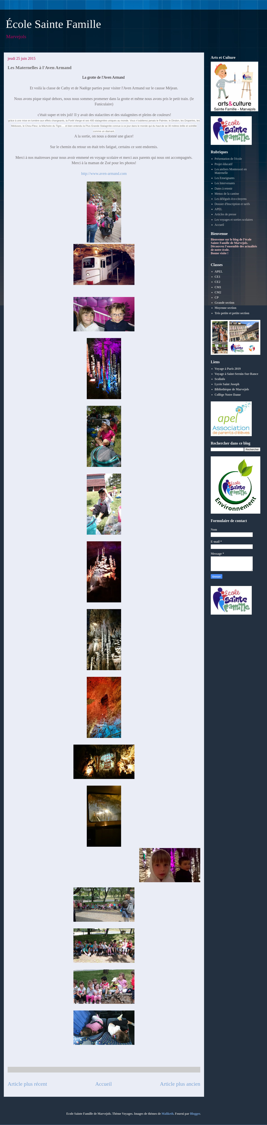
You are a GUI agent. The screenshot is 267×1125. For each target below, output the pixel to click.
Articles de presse (225, 214)
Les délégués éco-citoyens (231, 198)
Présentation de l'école (228, 158)
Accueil (103, 1084)
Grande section (224, 302)
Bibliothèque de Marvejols (232, 389)
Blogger (195, 1113)
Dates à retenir (223, 188)
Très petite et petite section (232, 313)
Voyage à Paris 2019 (228, 368)
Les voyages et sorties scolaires (234, 219)
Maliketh (167, 1113)
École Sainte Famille (53, 24)
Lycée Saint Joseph (227, 384)
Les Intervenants (225, 183)
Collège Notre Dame (228, 394)
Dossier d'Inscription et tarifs (232, 204)
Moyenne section (225, 307)
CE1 (217, 276)
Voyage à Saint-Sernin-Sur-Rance (236, 373)
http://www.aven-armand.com (104, 173)
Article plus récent (27, 1084)
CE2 (217, 281)
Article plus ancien (180, 1084)
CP (217, 297)
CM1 (218, 287)
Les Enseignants (224, 178)
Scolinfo (220, 379)
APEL (218, 209)
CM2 (218, 292)
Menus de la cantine (227, 193)
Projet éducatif (223, 164)
